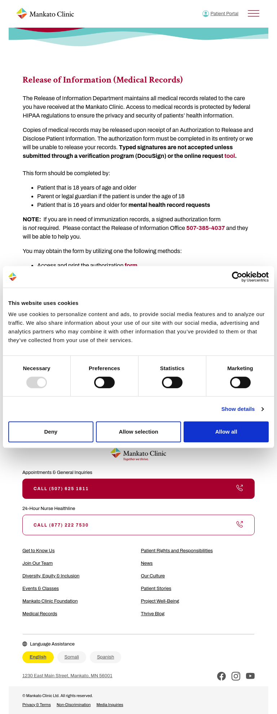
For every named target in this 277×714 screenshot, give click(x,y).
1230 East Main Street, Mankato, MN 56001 (67, 675)
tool (229, 156)
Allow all (226, 432)
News (147, 563)
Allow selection (138, 432)
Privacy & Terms (36, 704)
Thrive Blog (152, 613)
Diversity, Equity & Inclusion (50, 575)
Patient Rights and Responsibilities (177, 550)
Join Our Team (37, 563)
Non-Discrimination (74, 704)
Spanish (105, 657)
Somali (72, 657)
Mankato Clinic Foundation (50, 601)
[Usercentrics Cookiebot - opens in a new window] (237, 276)
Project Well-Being (160, 601)
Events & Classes (40, 588)
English (38, 657)
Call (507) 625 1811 (138, 488)
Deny (50, 432)
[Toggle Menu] (253, 13)
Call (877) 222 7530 (138, 524)
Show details (238, 409)
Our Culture (153, 575)
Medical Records (39, 613)
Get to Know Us (38, 550)
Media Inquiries (109, 704)
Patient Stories (156, 588)
